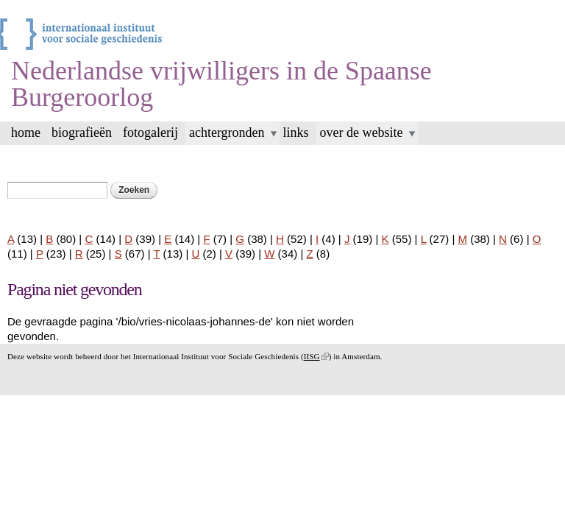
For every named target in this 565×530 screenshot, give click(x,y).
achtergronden (227, 132)
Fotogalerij (150, 132)
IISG (316, 356)
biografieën (81, 132)
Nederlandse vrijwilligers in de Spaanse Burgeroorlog (221, 84)
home (25, 132)
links (296, 132)
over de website (361, 132)
